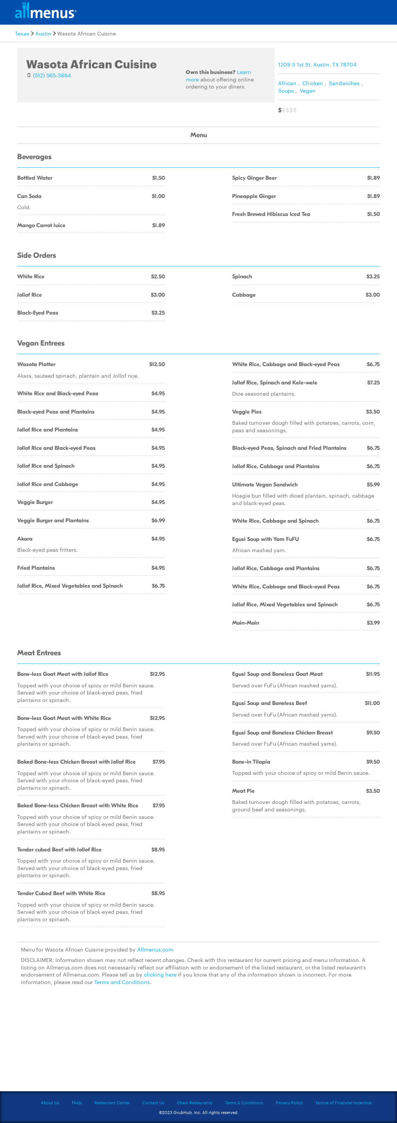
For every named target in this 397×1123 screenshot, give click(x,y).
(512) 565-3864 (52, 75)
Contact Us (153, 1102)
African (287, 83)
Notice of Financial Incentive (344, 1102)
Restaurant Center (112, 1102)
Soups (286, 90)
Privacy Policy (289, 1102)
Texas (22, 33)
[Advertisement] (198, 1042)
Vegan (308, 90)
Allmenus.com (155, 949)
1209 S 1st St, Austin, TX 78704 (317, 64)
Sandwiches (344, 83)
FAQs (77, 1102)
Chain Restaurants (194, 1102)
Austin (43, 33)
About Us (50, 1102)
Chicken (312, 83)
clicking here (160, 974)
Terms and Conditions (122, 982)
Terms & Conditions (244, 1102)
